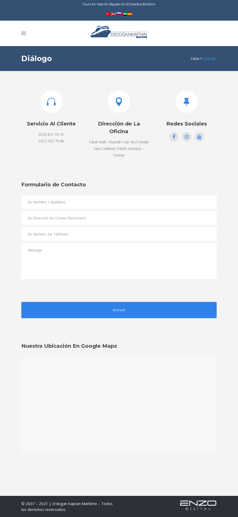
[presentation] (60, 291)
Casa (195, 58)
